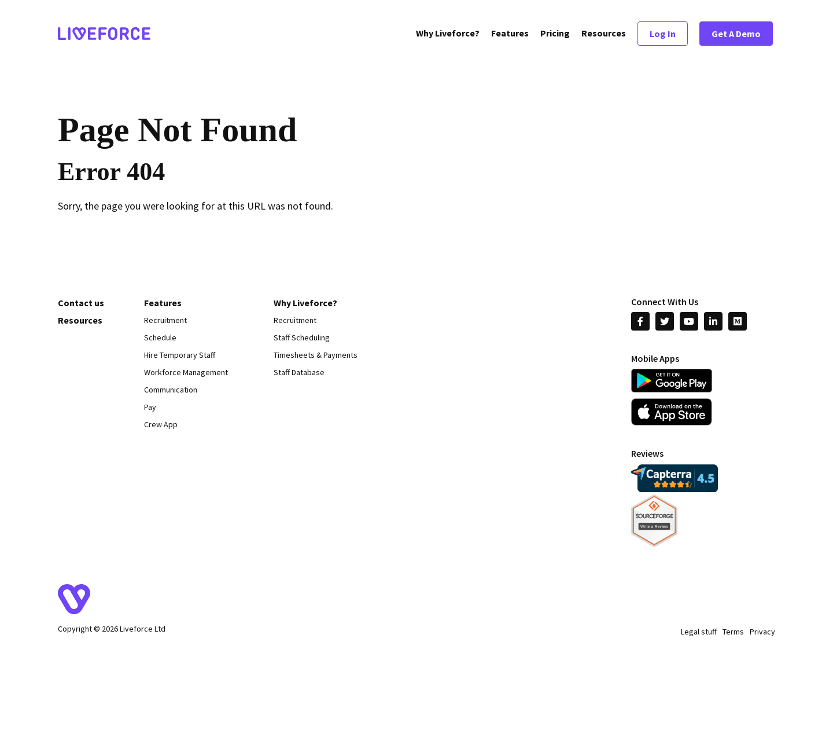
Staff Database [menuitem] (299, 372)
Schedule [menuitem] (160, 337)
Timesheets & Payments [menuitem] (315, 355)
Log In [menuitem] (663, 35)
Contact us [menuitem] (81, 303)
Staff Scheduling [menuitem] (302, 337)
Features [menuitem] (510, 34)
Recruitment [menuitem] (165, 320)
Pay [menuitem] (150, 407)
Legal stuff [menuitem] (699, 631)
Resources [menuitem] (603, 34)
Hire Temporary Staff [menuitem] (179, 355)
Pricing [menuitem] (555, 34)
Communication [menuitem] (170, 389)
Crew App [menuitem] (161, 424)
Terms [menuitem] (733, 631)
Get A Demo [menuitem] (736, 35)
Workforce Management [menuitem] (186, 372)
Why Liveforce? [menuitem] (448, 34)
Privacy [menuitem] (762, 631)
